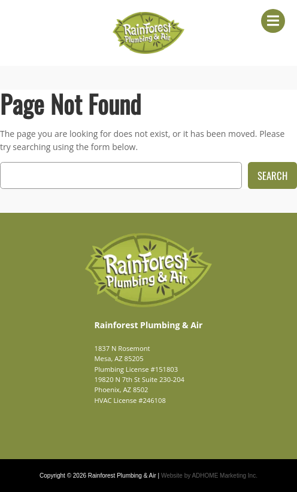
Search (272, 175)
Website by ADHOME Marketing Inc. (209, 475)
